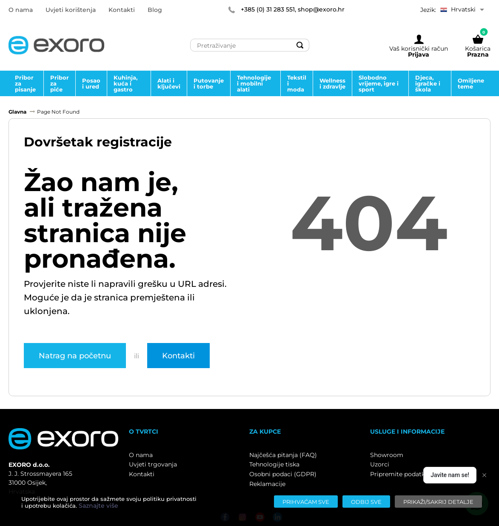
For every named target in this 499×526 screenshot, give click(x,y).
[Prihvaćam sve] (306, 501)
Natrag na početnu (75, 355)
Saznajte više (98, 505)
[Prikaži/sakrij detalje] (438, 501)
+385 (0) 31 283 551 (268, 9)
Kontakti (178, 355)
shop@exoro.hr (321, 9)
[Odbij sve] (366, 501)
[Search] (300, 45)
